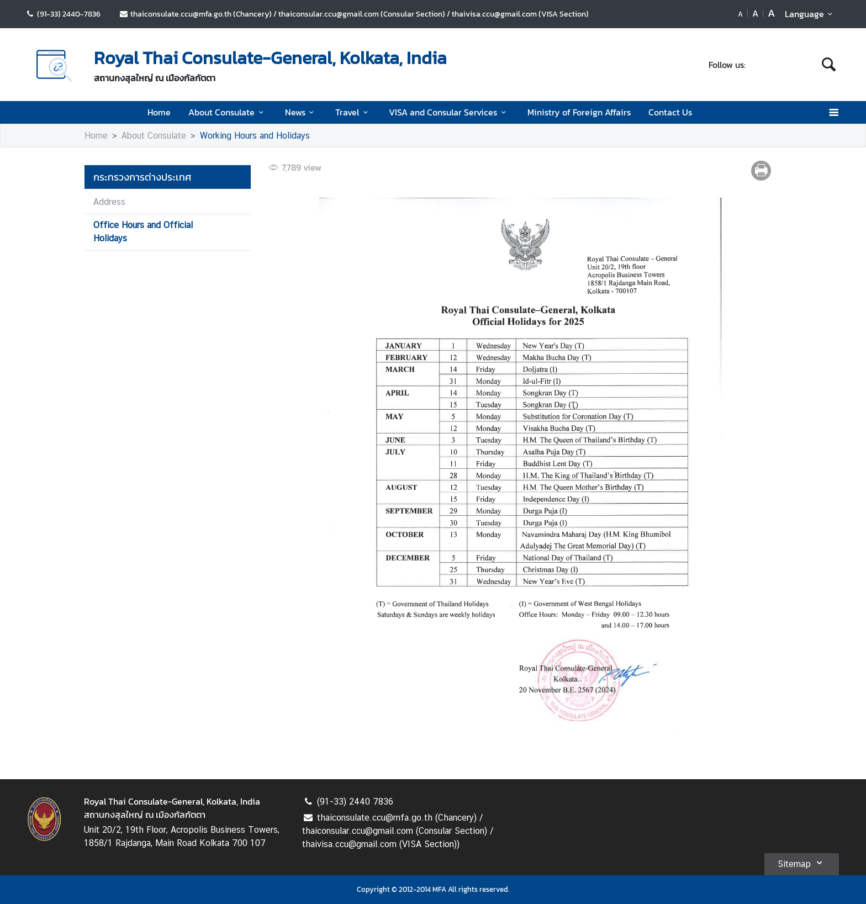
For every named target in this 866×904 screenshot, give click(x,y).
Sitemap (802, 862)
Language (810, 13)
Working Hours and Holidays (255, 135)
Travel (353, 112)
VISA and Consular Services (449, 112)
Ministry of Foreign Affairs (579, 112)
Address (109, 202)
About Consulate (227, 112)
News (301, 112)
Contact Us (670, 112)
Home (159, 112)
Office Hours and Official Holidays (143, 232)
